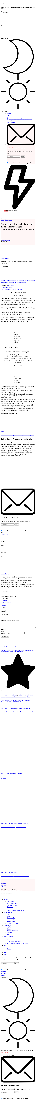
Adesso (6, 210)
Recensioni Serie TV (12, 920)
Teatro (2, 220)
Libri (5, 954)
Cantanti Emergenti (12, 909)
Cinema (9, 949)
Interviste (3, 647)
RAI (28, 695)
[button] (2, 618)
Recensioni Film (11, 918)
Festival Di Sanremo (12, 905)
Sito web (3, 633)
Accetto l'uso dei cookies (7, 1055)
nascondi (11, 285)
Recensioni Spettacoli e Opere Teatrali (15, 697)
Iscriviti (22, 156)
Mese (15, 210)
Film (8, 914)
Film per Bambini (11, 921)
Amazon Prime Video (12, 931)
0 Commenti (4, 607)
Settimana (10, 210)
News (10, 220)
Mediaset (9, 932)
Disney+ (9, 929)
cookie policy (4, 1052)
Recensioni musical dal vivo (14, 942)
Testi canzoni (10, 901)
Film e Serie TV (8, 912)
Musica (8, 647)
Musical (9, 938)
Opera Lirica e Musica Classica (23, 647)
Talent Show (10, 907)
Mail (2, 631)
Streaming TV (26, 708)
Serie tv (9, 916)
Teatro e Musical (8, 936)
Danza (6, 220)
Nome (2, 629)
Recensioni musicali (23, 823)
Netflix (9, 927)
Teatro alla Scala (5, 534)
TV (8, 947)
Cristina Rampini (6, 240)
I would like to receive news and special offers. (22, 163)
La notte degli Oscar (12, 923)
